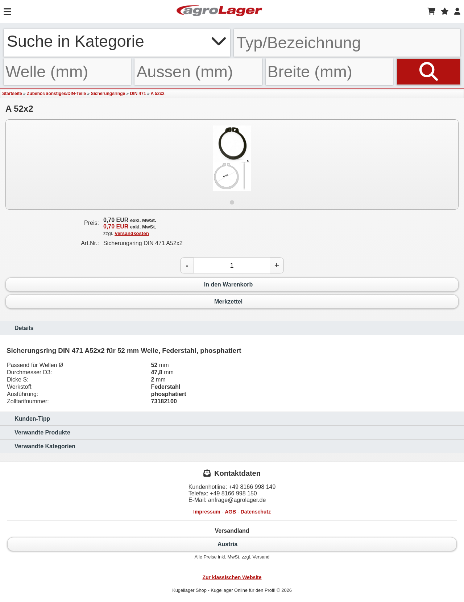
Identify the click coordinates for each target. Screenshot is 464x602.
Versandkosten (132, 233)
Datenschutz (256, 512)
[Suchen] (428, 71)
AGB (230, 512)
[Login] (457, 11)
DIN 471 (138, 93)
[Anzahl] (232, 265)
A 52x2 (157, 93)
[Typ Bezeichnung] (347, 43)
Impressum (206, 512)
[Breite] (329, 71)
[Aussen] (198, 71)
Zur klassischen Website (231, 577)
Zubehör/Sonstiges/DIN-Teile (56, 93)
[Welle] (67, 71)
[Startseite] (219, 12)
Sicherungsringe (108, 93)
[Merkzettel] (445, 11)
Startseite (12, 93)
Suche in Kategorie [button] (117, 41)
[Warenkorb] (431, 11)
